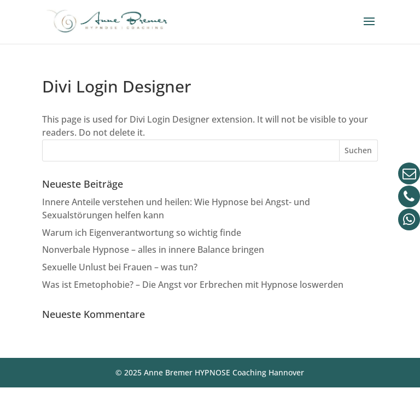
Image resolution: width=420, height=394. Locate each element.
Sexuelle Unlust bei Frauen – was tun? (119, 267)
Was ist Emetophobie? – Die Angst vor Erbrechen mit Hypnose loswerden (192, 285)
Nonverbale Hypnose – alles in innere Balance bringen (153, 250)
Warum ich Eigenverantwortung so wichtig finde (141, 233)
